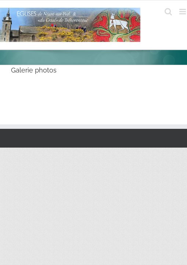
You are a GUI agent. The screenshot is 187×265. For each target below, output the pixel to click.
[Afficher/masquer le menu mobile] (183, 11)
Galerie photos (34, 70)
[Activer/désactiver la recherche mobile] (168, 11)
